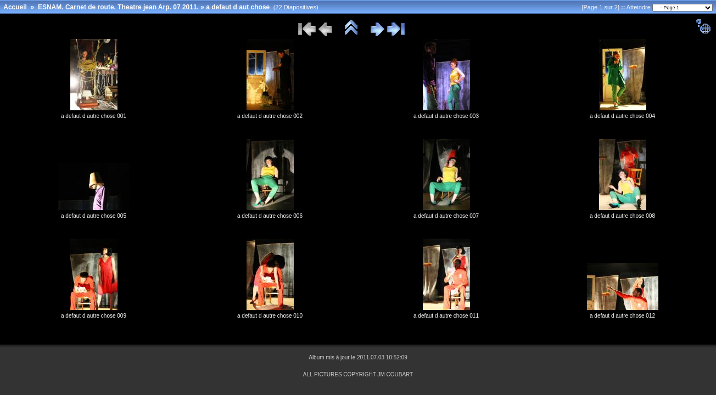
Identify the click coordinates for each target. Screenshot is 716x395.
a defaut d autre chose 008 (622, 216)
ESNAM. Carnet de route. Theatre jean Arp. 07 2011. (118, 7)
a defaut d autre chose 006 (270, 216)
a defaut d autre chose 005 (93, 216)
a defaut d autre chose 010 (270, 316)
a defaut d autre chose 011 (446, 316)
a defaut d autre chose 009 (93, 316)
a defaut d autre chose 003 (446, 116)
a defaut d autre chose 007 (446, 216)
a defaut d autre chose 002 (270, 116)
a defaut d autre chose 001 (93, 116)
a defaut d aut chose (238, 7)
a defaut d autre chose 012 (622, 316)
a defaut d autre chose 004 (622, 116)
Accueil (15, 7)
